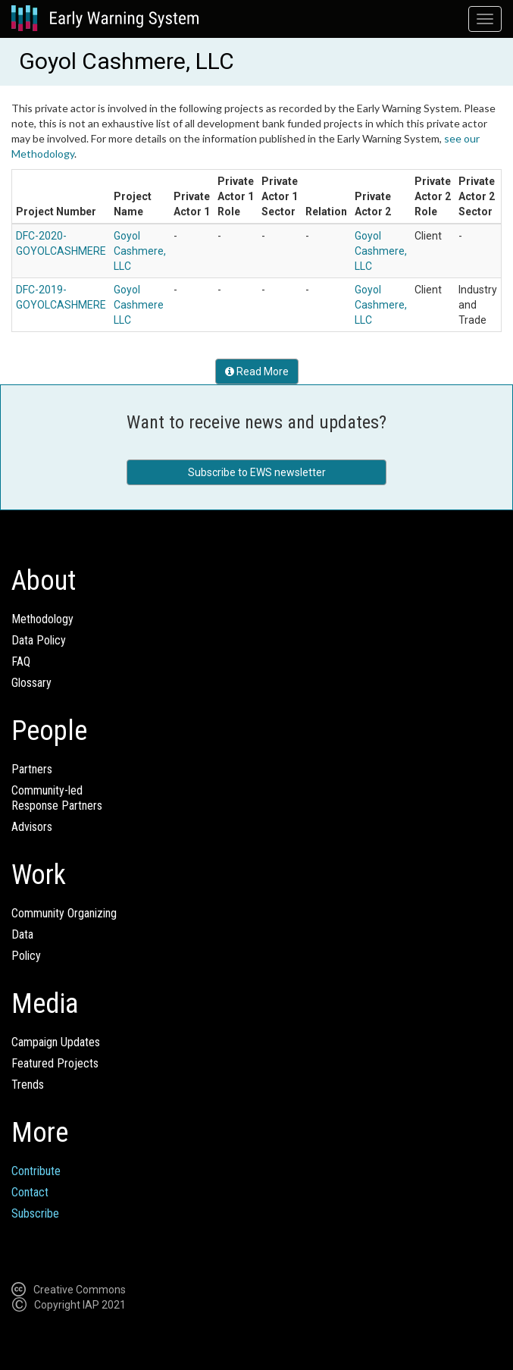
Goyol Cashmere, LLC (140, 251)
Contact (29, 1192)
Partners (31, 769)
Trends (27, 1084)
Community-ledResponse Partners (56, 798)
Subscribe (35, 1213)
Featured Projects (55, 1063)
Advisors (31, 827)
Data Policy (38, 640)
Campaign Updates (55, 1042)
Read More (257, 371)
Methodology (42, 619)
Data (22, 934)
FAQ (20, 661)
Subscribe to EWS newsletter (257, 472)
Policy (26, 955)
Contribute (36, 1171)
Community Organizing (64, 913)
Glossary (31, 683)
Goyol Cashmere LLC (139, 305)
